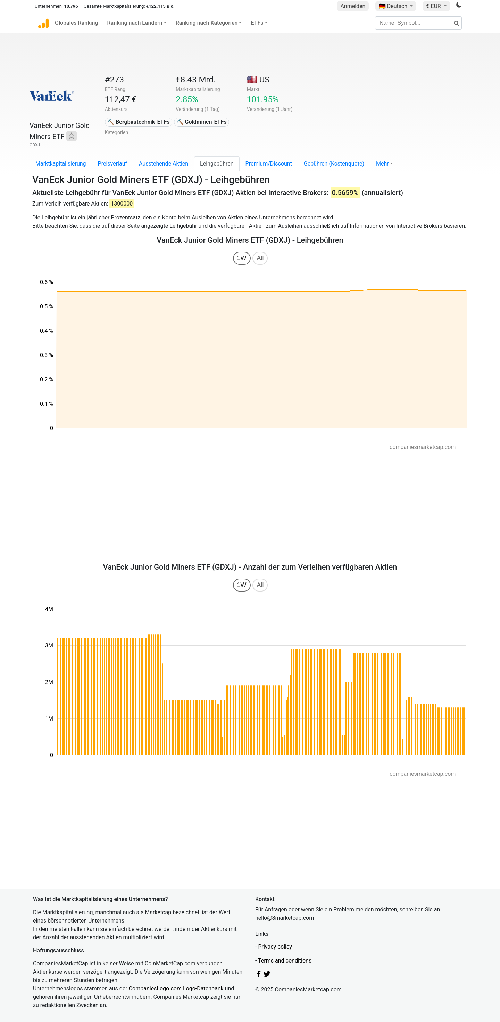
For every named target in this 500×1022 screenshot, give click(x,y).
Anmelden (352, 6)
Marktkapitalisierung (60, 163)
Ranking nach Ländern (134, 22)
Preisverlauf (112, 163)
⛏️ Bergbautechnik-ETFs (138, 122)
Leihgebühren (216, 163)
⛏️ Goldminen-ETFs (202, 122)
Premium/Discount (268, 163)
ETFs (257, 22)
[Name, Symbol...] (418, 23)
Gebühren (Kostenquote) (334, 163)
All (260, 258)
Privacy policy (275, 946)
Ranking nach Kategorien (207, 22)
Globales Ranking (76, 22)
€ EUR (434, 6)
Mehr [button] (382, 163)
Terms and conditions (284, 960)
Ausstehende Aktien (163, 163)
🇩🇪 (394, 6)
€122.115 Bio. (160, 6)
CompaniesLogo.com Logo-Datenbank (176, 988)
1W (242, 258)
